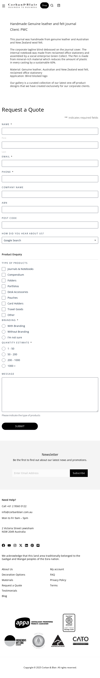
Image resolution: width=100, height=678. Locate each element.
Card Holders (15, 303)
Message (8, 373)
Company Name (13, 187)
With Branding (16, 326)
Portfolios (13, 286)
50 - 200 (12, 354)
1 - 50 (11, 348)
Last (4, 151)
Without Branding (18, 331)
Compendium (16, 274)
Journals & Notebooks (21, 269)
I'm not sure (15, 337)
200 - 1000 (14, 360)
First (4, 137)
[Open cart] (58, 5)
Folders (12, 280)
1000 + (11, 365)
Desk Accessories (18, 292)
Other (11, 315)
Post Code (9, 218)
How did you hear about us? (23, 233)
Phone (7, 171)
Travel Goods (15, 309)
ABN (4, 202)
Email (7, 156)
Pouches (13, 297)
